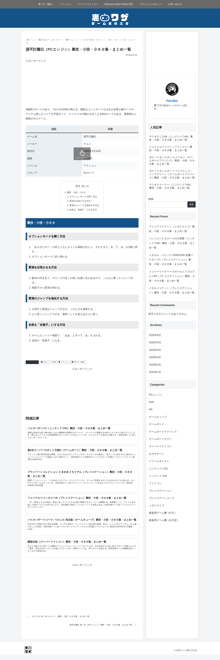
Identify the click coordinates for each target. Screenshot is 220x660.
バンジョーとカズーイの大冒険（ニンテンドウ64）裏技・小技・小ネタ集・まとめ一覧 (172, 243)
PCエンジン (32, 363)
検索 (150, 199)
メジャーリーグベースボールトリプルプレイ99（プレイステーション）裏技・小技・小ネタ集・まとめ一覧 (172, 276)
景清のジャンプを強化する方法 (84, 206)
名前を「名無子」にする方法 (83, 210)
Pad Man (172, 100)
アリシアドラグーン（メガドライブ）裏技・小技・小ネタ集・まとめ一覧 (172, 229)
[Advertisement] (82, 83)
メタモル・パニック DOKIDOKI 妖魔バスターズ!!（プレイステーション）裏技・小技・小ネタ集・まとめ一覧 (171, 260)
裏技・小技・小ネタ (76, 192)
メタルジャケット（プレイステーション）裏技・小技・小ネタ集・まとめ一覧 (172, 290)
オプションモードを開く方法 (83, 197)
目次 (78, 186)
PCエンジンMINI (48, 363)
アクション (64, 363)
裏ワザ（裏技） (79, 363)
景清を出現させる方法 (80, 201)
